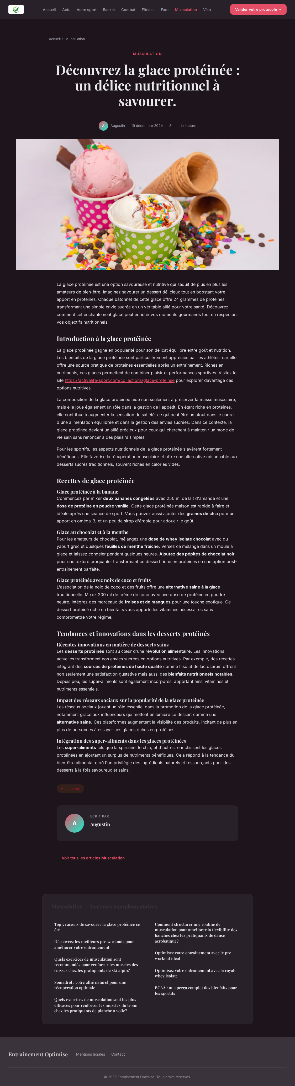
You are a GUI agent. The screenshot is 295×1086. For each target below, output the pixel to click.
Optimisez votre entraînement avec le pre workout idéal (193, 955)
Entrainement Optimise (38, 1054)
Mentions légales (90, 1054)
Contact (118, 1054)
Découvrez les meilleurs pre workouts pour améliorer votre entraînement (94, 944)
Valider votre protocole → (258, 9)
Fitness (148, 9)
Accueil (49, 9)
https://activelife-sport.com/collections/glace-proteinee (120, 380)
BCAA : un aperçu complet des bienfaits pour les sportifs (196, 990)
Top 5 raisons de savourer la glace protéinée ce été (97, 927)
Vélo (207, 9)
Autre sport (87, 9)
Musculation (186, 9)
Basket (109, 9)
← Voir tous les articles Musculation (91, 857)
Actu (66, 9)
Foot (165, 9)
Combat (128, 9)
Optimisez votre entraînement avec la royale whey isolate (195, 973)
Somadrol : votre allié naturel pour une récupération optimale (90, 985)
